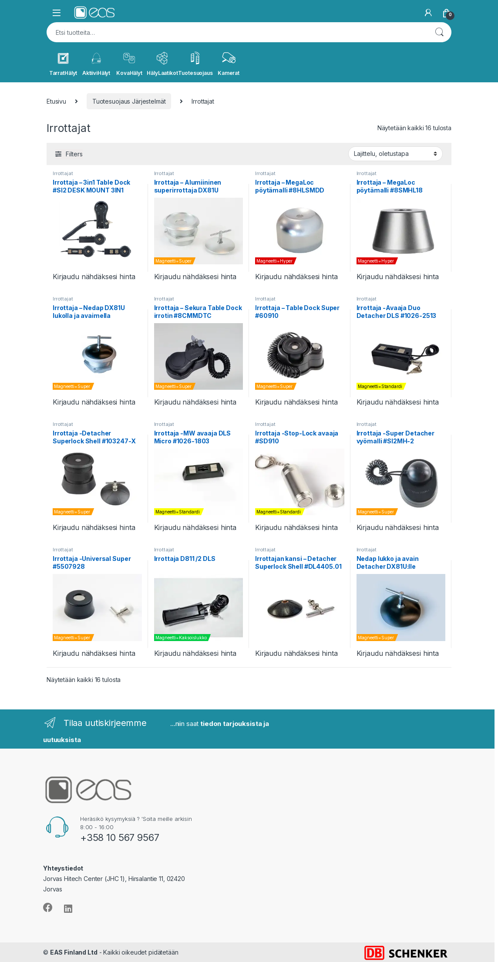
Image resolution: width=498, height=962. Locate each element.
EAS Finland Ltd (74, 952)
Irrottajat (63, 173)
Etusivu (56, 101)
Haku (439, 32)
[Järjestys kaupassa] (395, 153)
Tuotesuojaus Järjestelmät (129, 101)
